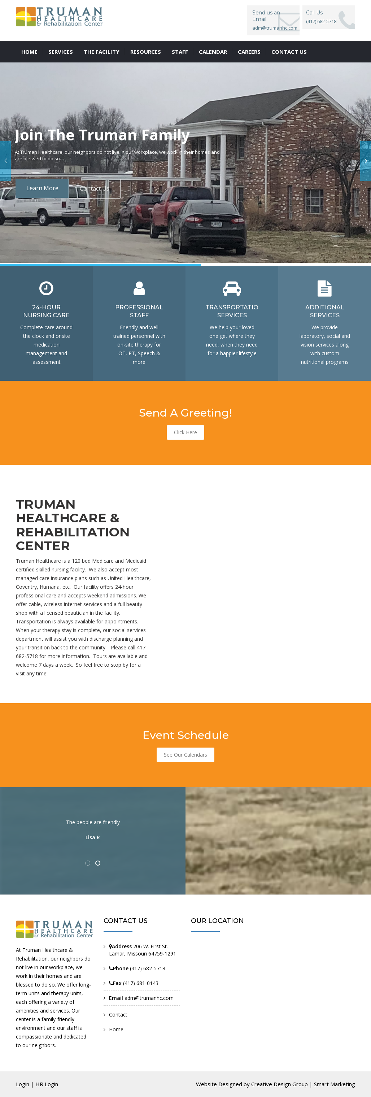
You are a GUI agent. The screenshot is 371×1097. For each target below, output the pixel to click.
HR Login (46, 1084)
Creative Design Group (279, 1084)
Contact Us (94, 188)
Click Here (185, 432)
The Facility (101, 51)
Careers (249, 51)
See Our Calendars (185, 754)
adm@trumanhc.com (274, 28)
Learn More (42, 188)
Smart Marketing (334, 1084)
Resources (145, 51)
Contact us (289, 51)
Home (29, 51)
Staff (180, 51)
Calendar (213, 51)
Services (60, 51)
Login (22, 1084)
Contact (118, 1014)
